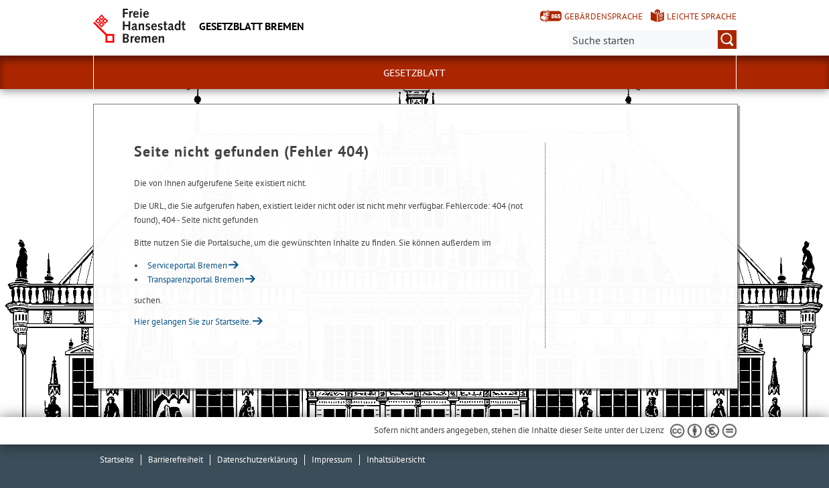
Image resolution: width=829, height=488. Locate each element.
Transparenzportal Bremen (195, 279)
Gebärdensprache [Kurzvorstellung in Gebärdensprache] (603, 16)
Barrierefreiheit (175, 459)
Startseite (117, 459)
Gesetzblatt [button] (414, 73)
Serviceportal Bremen (187, 265)
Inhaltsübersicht (396, 459)
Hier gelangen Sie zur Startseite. (192, 321)
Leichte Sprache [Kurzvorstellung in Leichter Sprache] (702, 16)
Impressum (332, 459)
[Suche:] (653, 39)
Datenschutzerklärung (257, 459)
